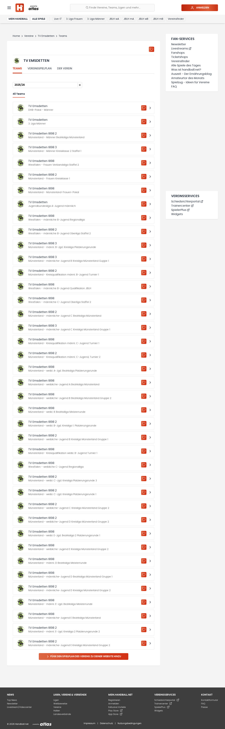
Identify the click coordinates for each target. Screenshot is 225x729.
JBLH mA (129, 19)
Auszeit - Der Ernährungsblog (191, 74)
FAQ (174, 86)
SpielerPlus (180, 210)
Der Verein (64, 68)
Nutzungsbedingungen (130, 723)
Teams (17, 68)
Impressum (89, 723)
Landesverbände (62, 714)
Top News (12, 700)
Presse (204, 707)
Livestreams (181, 48)
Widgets (177, 214)
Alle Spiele (38, 19)
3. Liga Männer (96, 19)
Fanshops (178, 52)
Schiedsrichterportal (187, 201)
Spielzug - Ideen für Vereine (190, 82)
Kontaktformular (209, 700)
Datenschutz (106, 723)
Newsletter (178, 44)
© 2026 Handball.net (17, 724)
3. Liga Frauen (74, 19)
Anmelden (200, 8)
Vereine (29, 36)
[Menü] (9, 8)
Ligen (56, 700)
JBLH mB (158, 19)
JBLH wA (114, 19)
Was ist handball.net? (186, 69)
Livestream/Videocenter (19, 707)
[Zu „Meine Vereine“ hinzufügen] (151, 49)
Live (58, 19)
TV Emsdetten (46, 36)
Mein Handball (18, 19)
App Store (115, 714)
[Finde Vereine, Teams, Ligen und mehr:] (112, 7)
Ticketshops (179, 57)
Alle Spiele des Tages (186, 65)
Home (16, 36)
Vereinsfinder (176, 19)
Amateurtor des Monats (187, 78)
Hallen (56, 711)
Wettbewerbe (60, 704)
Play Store (115, 711)
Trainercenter (182, 206)
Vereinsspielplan (40, 68)
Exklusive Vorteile (117, 707)
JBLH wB (143, 19)
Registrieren (114, 700)
